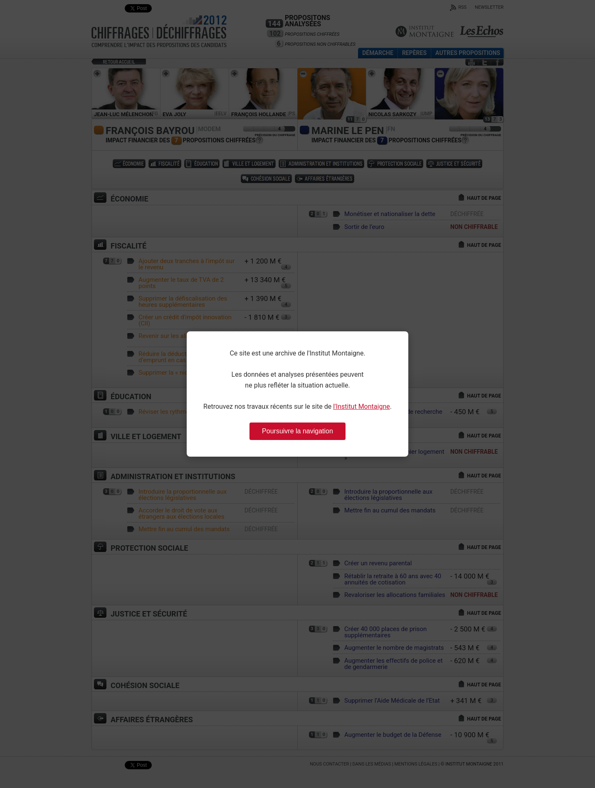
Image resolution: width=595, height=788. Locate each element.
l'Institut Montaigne (361, 406)
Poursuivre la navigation (297, 431)
